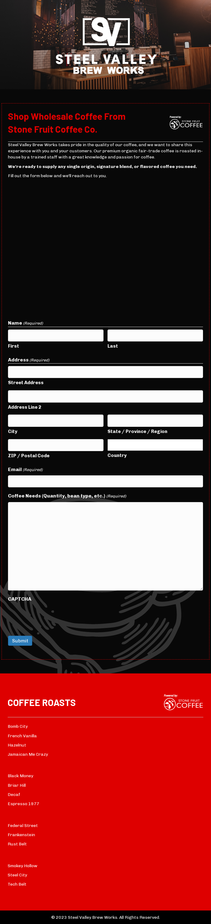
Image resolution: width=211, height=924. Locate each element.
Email (25, 469)
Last (112, 346)
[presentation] (54, 617)
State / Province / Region (137, 431)
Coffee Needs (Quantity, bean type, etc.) (67, 496)
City (12, 431)
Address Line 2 (24, 407)
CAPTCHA (19, 599)
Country (117, 455)
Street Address (26, 382)
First (13, 346)
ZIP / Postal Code (28, 455)
